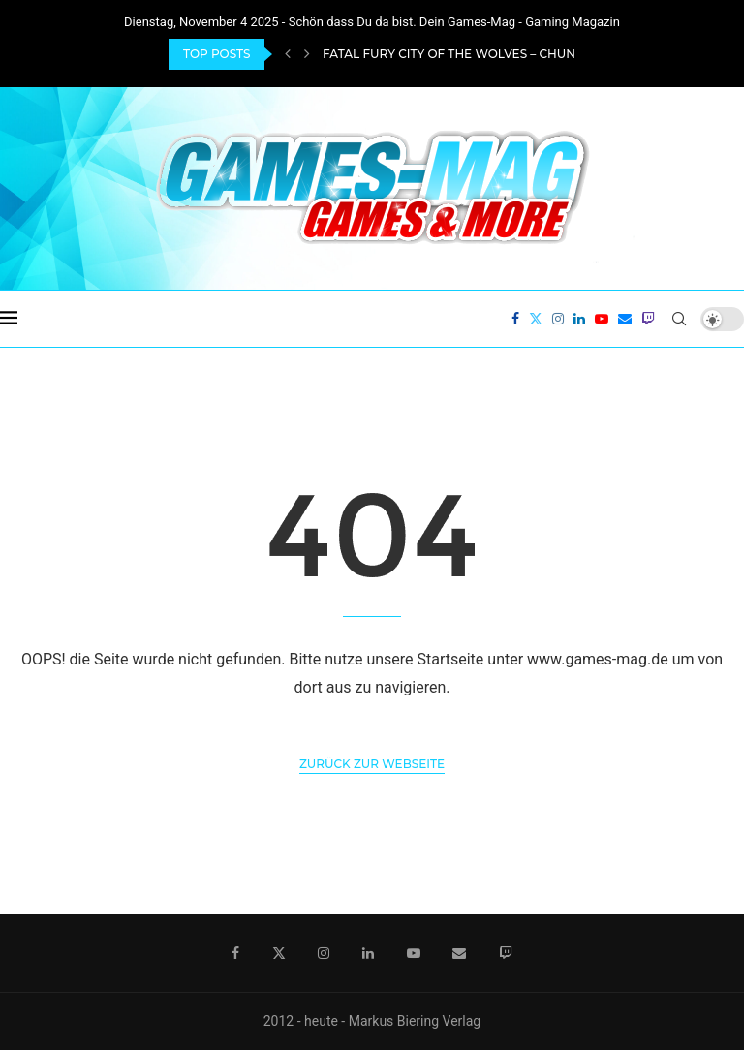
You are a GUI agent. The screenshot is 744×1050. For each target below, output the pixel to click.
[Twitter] (535, 319)
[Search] (679, 319)
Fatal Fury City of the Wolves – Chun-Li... (461, 53)
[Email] (625, 319)
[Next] (307, 54)
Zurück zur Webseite (372, 764)
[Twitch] (648, 319)
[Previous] (287, 54)
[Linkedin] (579, 319)
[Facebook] (515, 319)
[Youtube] (601, 319)
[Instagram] (558, 319)
